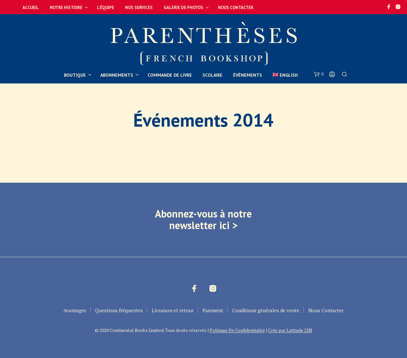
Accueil (31, 7)
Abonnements (116, 75)
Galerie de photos (183, 7)
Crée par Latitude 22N (290, 330)
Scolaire (212, 75)
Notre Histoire (66, 7)
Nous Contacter (235, 7)
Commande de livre (170, 75)
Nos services (139, 7)
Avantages (74, 310)
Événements (247, 75)
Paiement (213, 310)
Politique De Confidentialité (237, 330)
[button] (318, 74)
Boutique (75, 75)
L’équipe (105, 7)
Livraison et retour (173, 310)
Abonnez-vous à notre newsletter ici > (203, 219)
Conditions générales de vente (265, 310)
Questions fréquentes (119, 310)
